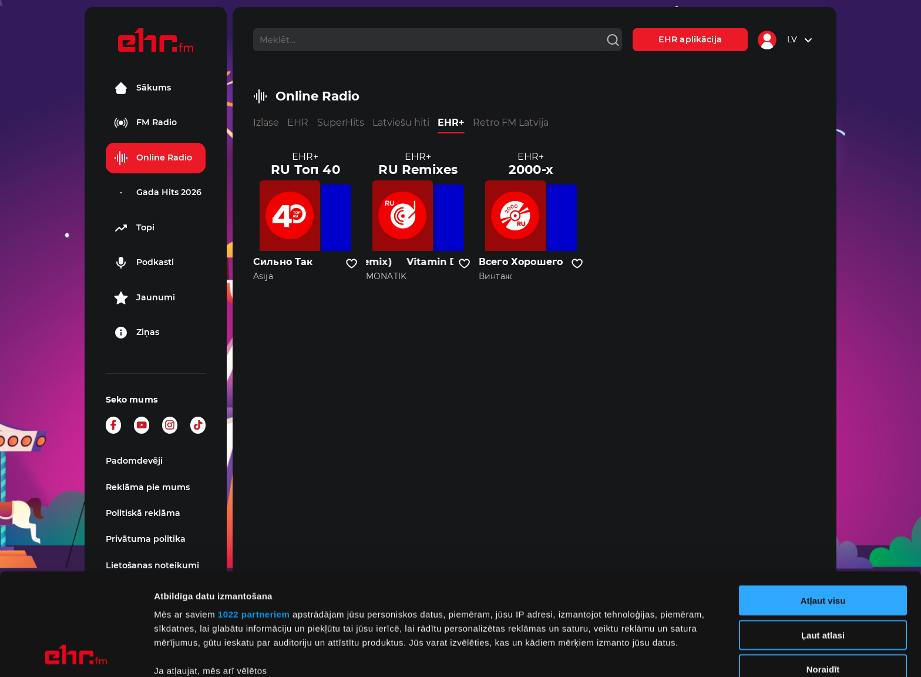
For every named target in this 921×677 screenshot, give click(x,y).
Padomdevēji (134, 460)
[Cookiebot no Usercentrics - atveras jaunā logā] (76, 654)
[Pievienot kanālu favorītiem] (351, 264)
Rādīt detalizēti (640, 654)
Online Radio (153, 158)
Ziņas (136, 333)
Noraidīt (823, 574)
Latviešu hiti (400, 122)
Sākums (142, 88)
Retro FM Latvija (511, 122)
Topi (134, 228)
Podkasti (144, 263)
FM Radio (145, 123)
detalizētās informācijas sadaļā (575, 621)
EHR (297, 122)
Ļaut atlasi (823, 539)
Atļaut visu (823, 505)
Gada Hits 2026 (157, 193)
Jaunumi (144, 298)
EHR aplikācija (690, 39)
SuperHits (340, 122)
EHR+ (451, 122)
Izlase (266, 122)
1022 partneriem (254, 519)
